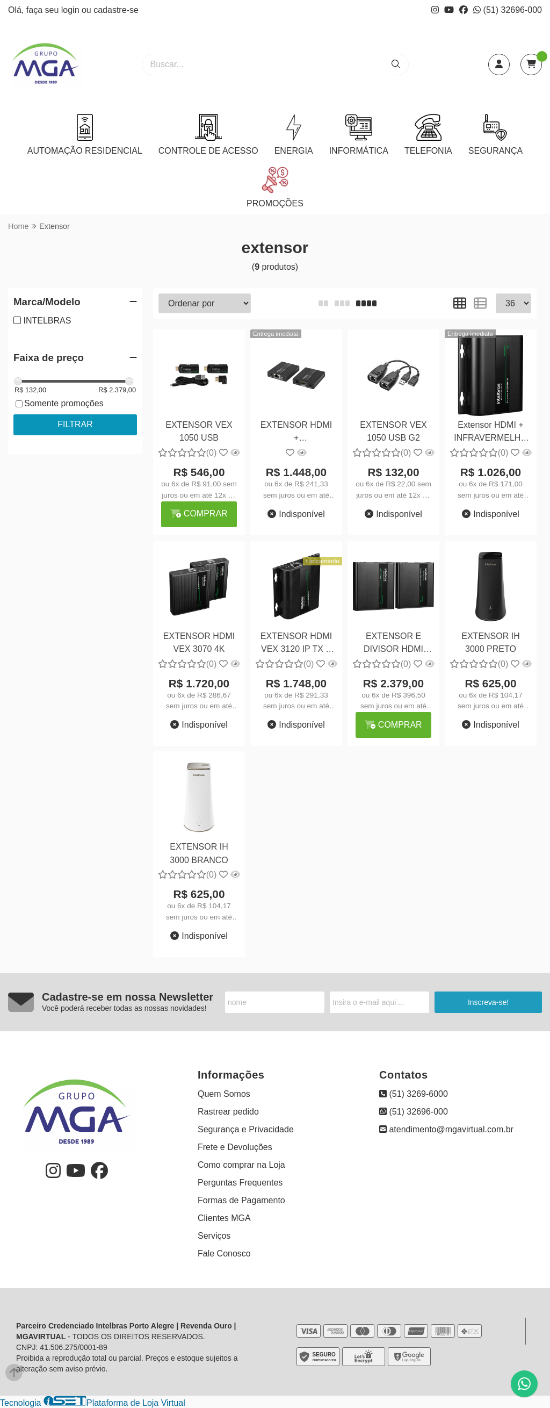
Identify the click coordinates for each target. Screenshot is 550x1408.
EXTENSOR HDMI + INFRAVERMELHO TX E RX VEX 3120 (296, 433)
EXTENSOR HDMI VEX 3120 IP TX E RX (296, 644)
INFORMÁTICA (358, 134)
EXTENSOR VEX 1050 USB (198, 431)
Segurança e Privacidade (246, 1129)
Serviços (214, 1235)
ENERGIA (293, 134)
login (71, 10)
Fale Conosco (224, 1253)
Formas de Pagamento (241, 1200)
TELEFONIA (428, 134)
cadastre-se (116, 10)
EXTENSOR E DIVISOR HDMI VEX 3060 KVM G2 (393, 644)
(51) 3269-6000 (413, 1093)
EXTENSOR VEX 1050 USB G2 (393, 431)
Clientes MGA (224, 1218)
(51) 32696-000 (507, 10)
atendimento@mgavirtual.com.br (446, 1129)
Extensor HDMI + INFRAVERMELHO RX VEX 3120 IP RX (490, 433)
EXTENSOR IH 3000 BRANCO (199, 853)
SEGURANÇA (495, 134)
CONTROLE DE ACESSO (208, 134)
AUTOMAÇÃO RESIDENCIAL (84, 134)
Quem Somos (224, 1093)
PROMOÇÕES (275, 187)
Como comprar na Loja (241, 1164)
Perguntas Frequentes (240, 1182)
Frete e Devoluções (235, 1147)
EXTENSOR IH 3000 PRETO (490, 642)
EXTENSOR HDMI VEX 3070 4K (199, 642)
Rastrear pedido (228, 1111)
